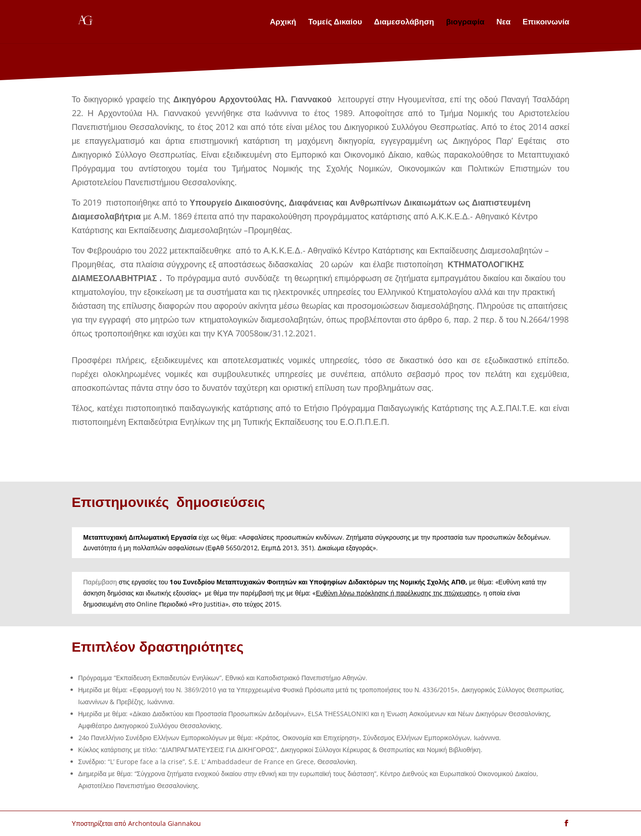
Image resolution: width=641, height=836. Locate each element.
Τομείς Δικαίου (335, 22)
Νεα (503, 22)
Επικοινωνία (546, 22)
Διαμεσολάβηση (404, 22)
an (438, 387)
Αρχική (283, 22)
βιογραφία (465, 22)
